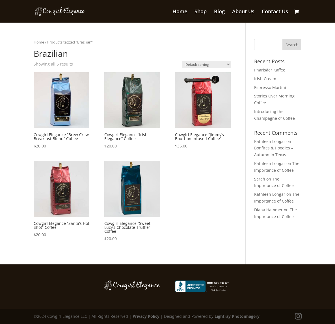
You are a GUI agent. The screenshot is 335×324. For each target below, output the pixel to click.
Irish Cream (265, 78)
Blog (219, 12)
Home (179, 12)
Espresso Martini (270, 87)
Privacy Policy (146, 316)
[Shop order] (206, 64)
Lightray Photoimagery (237, 316)
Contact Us (275, 12)
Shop (200, 12)
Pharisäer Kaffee (269, 70)
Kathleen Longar (269, 141)
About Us (243, 12)
